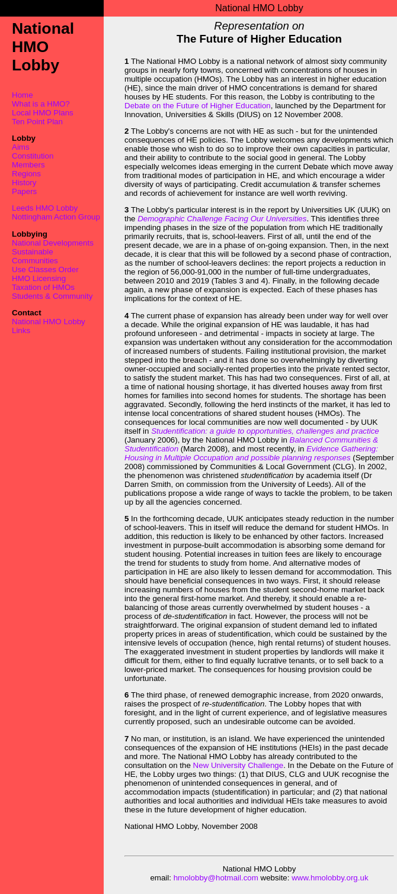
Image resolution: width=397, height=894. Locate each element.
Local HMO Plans (42, 112)
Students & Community (52, 296)
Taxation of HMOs (43, 287)
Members (28, 164)
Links (21, 330)
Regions (26, 173)
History (24, 182)
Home (22, 95)
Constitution (32, 155)
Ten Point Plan (37, 121)
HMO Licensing (39, 278)
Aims (21, 147)
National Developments (53, 242)
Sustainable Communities (35, 256)
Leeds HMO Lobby (45, 208)
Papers (24, 191)
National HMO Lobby (48, 321)
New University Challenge (238, 765)
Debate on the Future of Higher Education (197, 105)
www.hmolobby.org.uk (330, 877)
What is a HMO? (41, 103)
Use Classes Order (45, 269)
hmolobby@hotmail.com (216, 877)
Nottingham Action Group (56, 216)
